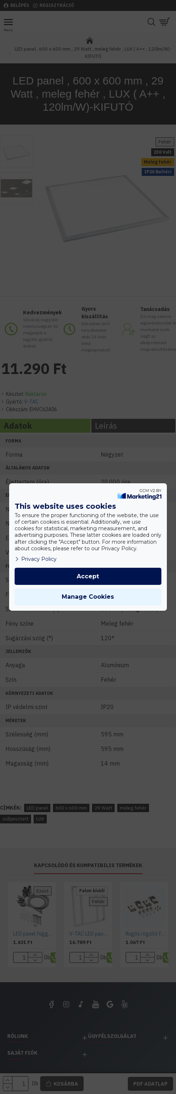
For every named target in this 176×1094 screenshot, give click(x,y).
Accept (88, 576)
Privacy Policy (36, 559)
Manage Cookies (88, 596)
